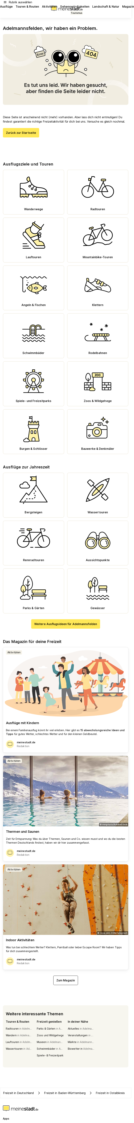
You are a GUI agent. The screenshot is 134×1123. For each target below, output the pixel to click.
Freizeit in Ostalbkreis (106, 1093)
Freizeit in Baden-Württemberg (61, 1093)
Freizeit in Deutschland (18, 1093)
